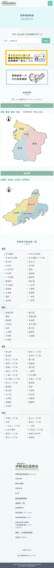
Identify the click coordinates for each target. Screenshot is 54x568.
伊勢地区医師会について (25, 474)
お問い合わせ (27, 550)
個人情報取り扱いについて (27, 555)
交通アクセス (21, 537)
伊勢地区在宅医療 (23, 525)
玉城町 (3, 179)
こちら (40, 111)
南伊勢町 (26, 179)
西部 (8, 111)
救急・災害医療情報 (24, 532)
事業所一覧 (20, 503)
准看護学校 (19, 507)
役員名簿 (18, 488)
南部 (13, 111)
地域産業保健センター (23, 517)
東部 (3, 111)
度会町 (10, 179)
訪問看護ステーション (23, 512)
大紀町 (17, 179)
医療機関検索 (21, 498)
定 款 (17, 493)
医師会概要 (19, 483)
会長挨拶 (18, 478)
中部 (18, 111)
